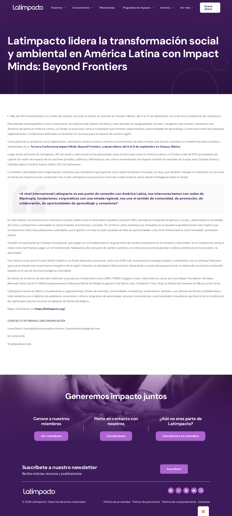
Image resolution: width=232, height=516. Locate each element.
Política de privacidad (117, 502)
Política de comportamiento (179, 502)
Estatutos (204, 502)
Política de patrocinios (146, 502)
